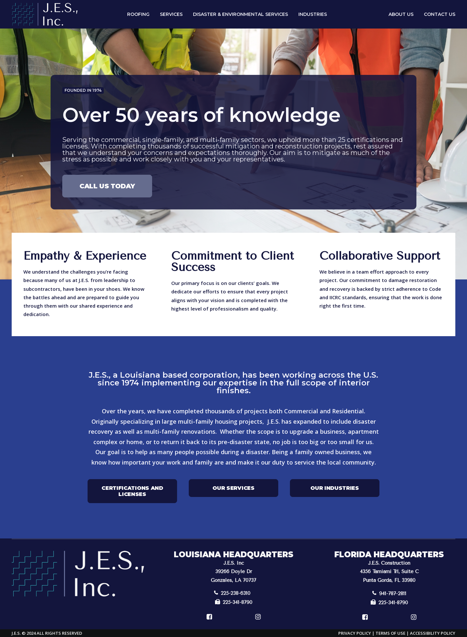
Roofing (138, 14)
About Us (401, 14)
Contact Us (439, 14)
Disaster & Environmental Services (240, 14)
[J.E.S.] (45, 14)
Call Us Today (107, 186)
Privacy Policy (354, 633)
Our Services (233, 488)
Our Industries (334, 488)
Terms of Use (390, 633)
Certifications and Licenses (133, 491)
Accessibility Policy (432, 633)
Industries (312, 14)
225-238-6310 (232, 593)
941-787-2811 (389, 593)
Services (171, 14)
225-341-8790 (233, 602)
